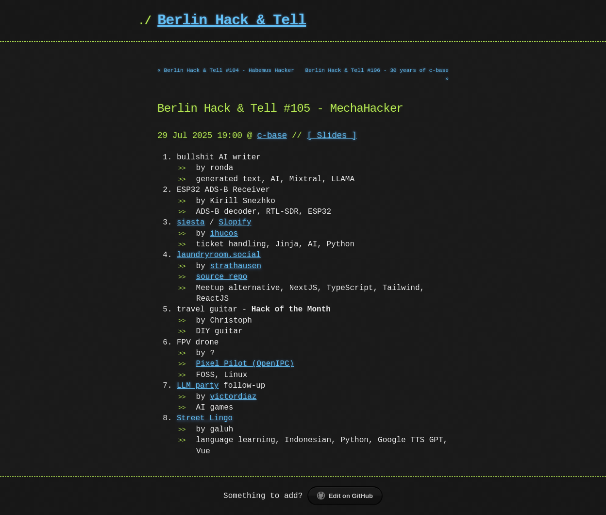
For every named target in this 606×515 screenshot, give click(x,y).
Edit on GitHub (345, 495)
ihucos (224, 233)
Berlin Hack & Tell (231, 21)
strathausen (235, 266)
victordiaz (233, 397)
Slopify (235, 222)
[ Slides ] (332, 135)
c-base (272, 135)
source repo (222, 277)
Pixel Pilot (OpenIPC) (245, 364)
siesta (191, 222)
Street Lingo (205, 418)
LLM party (198, 385)
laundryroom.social (219, 255)
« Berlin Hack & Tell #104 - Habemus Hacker (225, 70)
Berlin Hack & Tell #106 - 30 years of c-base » (377, 74)
